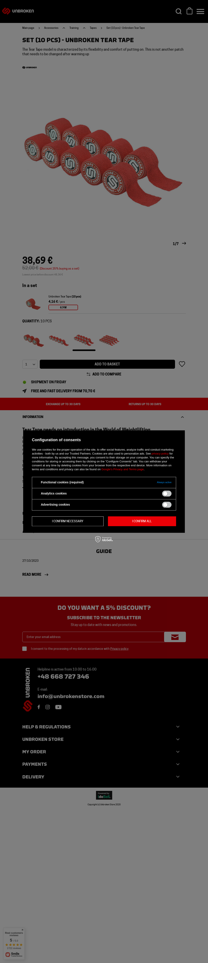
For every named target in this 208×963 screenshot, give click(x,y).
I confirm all (142, 521)
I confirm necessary (67, 521)
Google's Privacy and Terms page (122, 469)
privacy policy (160, 453)
